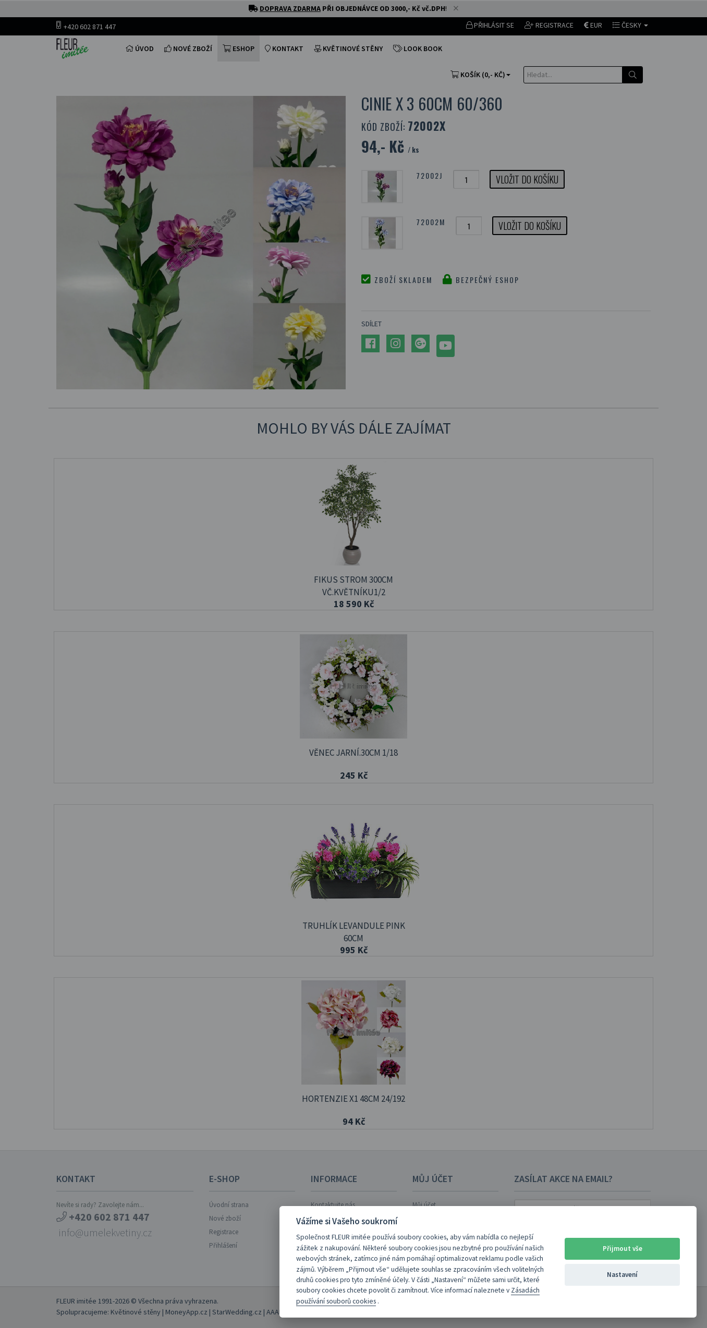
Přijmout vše (622, 1248)
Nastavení (622, 1274)
